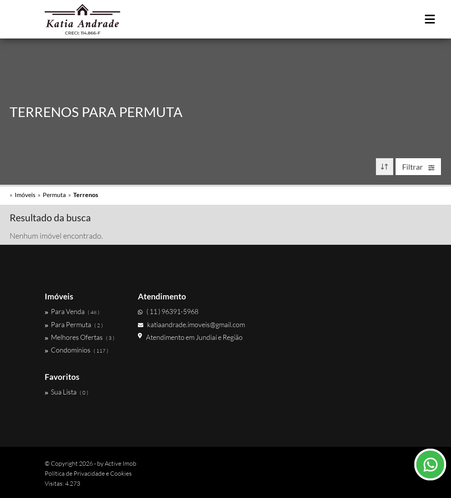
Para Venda (72, 311)
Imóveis (25, 194)
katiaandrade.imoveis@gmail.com (191, 324)
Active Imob (120, 463)
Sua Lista (66, 392)
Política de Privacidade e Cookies (88, 473)
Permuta (54, 194)
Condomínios (76, 350)
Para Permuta (74, 324)
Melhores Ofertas (79, 337)
